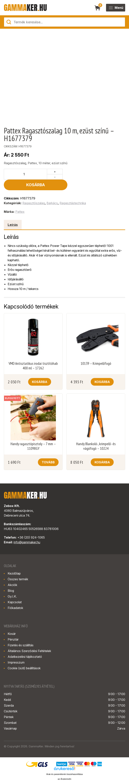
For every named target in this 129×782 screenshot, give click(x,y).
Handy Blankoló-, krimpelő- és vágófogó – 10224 (96, 435)
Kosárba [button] (39, 371)
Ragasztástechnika (73, 192)
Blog (11, 580)
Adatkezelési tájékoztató (25, 646)
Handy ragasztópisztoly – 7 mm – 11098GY (33, 435)
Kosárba (95, 174)
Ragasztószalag (33, 192)
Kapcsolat (15, 591)
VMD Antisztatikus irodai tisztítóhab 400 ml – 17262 (33, 355)
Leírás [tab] (13, 214)
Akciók (12, 574)
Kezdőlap (14, 563)
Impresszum (16, 652)
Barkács (52, 192)
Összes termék (18, 568)
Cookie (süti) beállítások (24, 657)
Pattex (19, 201)
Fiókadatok (15, 597)
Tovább (48, 451)
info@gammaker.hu (27, 531)
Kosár (12, 623)
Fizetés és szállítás (20, 634)
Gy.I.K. (12, 586)
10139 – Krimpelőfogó (96, 352)
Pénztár (13, 629)
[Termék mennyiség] (25, 174)
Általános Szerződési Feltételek (29, 640)
